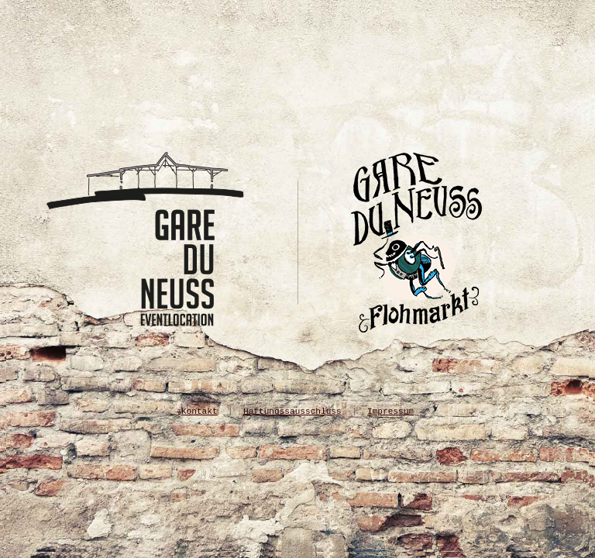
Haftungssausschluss (292, 411)
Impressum (390, 411)
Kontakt (199, 411)
